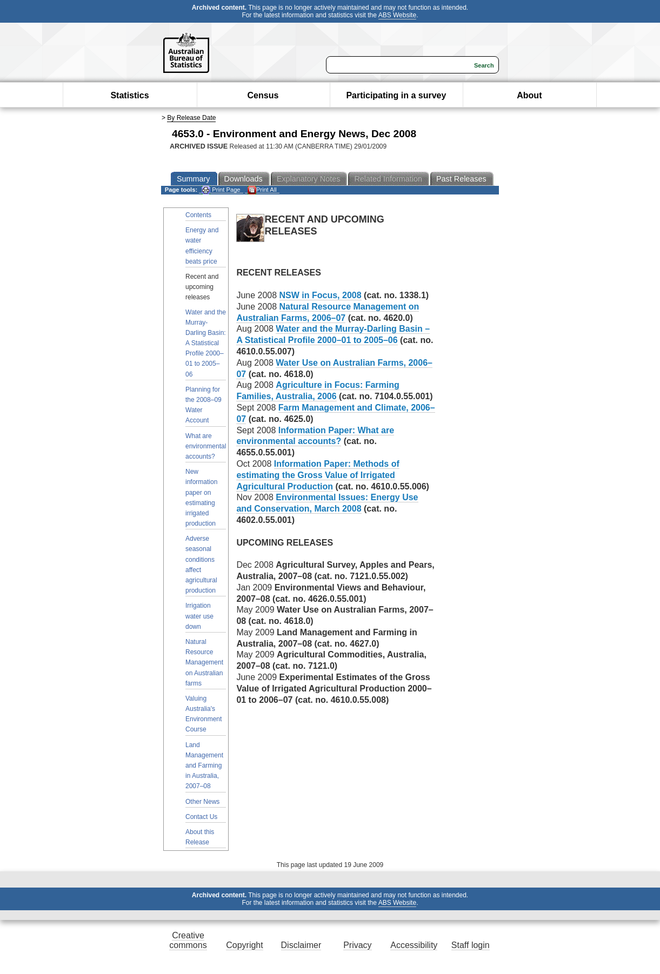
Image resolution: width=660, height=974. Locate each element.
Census (263, 95)
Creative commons (187, 940)
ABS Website (397, 15)
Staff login (470, 945)
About (529, 95)
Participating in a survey (396, 95)
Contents (198, 215)
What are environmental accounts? (205, 446)
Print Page (221, 189)
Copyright (244, 945)
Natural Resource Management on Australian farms (204, 662)
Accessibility (413, 945)
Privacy (357, 945)
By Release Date (191, 118)
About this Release (199, 837)
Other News (202, 801)
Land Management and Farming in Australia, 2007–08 (204, 765)
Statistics (129, 95)
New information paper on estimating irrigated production (201, 497)
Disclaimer (301, 945)
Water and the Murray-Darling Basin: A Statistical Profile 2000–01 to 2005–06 (205, 343)
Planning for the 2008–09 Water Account (203, 405)
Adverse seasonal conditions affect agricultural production (201, 564)
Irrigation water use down (199, 616)
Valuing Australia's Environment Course (203, 714)
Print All (262, 189)
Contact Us (201, 817)
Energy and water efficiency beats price (201, 245)
